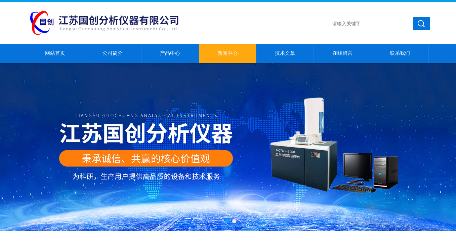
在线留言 (342, 53)
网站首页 (55, 53)
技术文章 (285, 53)
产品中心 (170, 53)
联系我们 (400, 53)
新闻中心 (227, 53)
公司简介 (112, 53)
